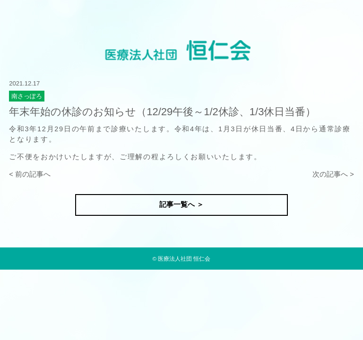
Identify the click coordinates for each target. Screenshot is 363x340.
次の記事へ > (333, 174)
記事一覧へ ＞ (181, 204)
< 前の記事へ (30, 174)
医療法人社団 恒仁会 (184, 258)
